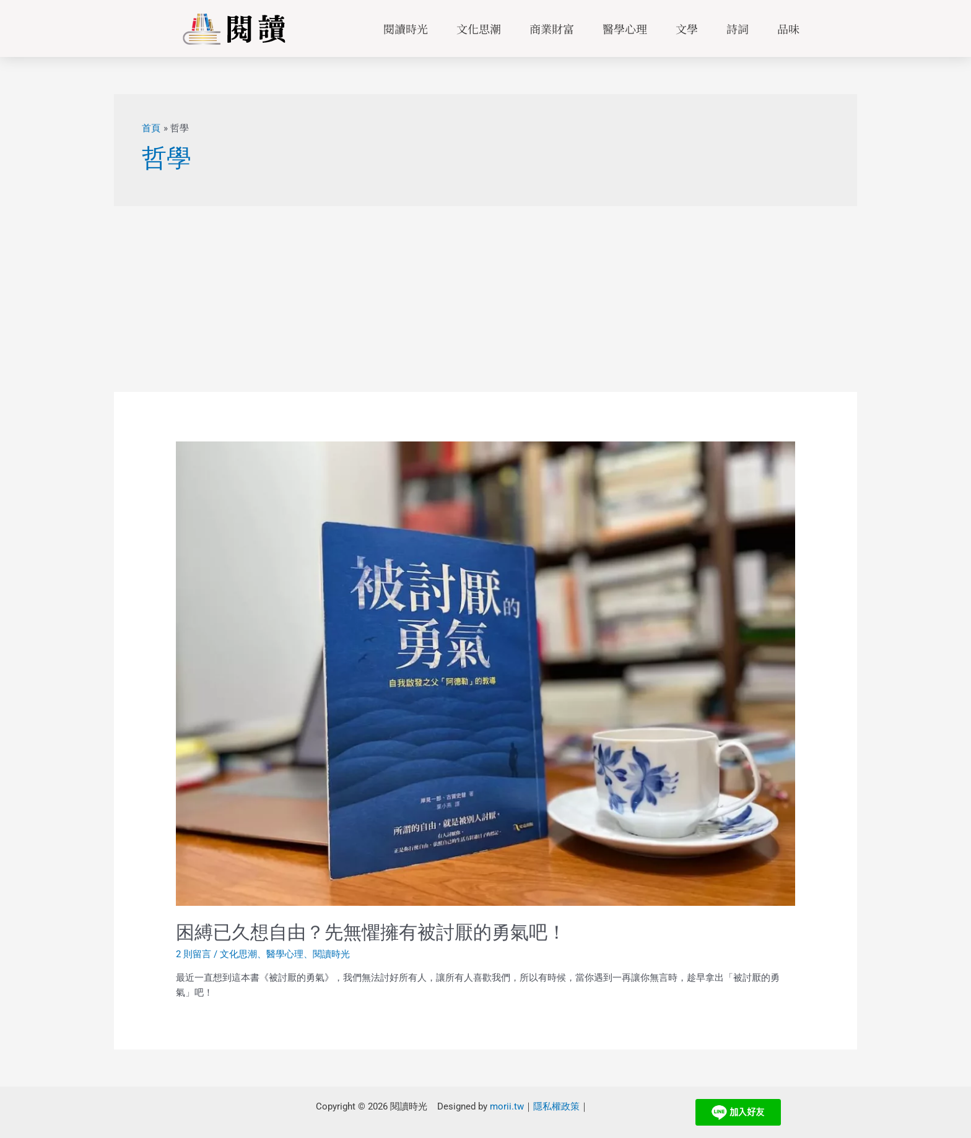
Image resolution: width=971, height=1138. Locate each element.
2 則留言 (193, 954)
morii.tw (507, 1106)
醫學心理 (625, 28)
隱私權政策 (556, 1106)
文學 (687, 28)
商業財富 (551, 28)
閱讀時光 (405, 28)
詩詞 (737, 28)
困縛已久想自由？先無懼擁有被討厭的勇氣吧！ (371, 932)
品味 (788, 28)
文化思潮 (478, 28)
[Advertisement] (485, 299)
